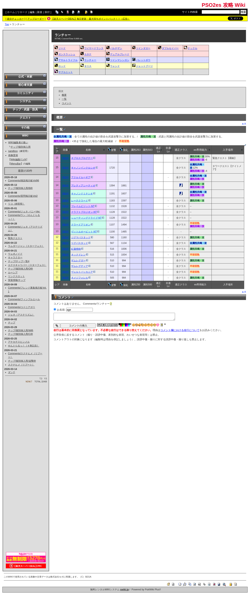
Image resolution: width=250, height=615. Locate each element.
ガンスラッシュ (66, 54)
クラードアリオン (82, 224)
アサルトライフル (68, 60)
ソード (62, 48)
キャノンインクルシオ (84, 167)
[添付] (65, 158)
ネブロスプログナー (83, 158)
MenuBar (16, 163)
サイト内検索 (190, 11)
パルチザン (116, 48)
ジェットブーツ (144, 66)
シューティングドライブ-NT (87, 217)
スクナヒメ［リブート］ (21, 364)
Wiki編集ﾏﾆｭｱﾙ (18, 159)
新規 (39, 12)
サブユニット (65, 72)
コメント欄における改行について (179, 330)
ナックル (192, 48)
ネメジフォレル (80, 277)
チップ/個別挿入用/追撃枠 (22, 361)
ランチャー (63, 35)
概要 (64, 95)
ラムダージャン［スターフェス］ (26, 246)
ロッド (62, 66)
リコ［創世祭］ (16, 203)
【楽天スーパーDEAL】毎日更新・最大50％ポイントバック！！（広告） (90, 18)
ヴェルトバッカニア (83, 272)
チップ (11, 322)
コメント (66, 103)
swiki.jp (124, 589)
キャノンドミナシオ (83, 193)
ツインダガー (143, 48)
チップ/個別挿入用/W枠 (20, 330)
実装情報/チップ (16, 280)
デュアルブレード (119, 54)
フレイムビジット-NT (84, 206)
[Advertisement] (26, 51)
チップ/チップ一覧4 (18, 261)
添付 (47, 12)
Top (7, 24)
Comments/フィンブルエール (24, 299)
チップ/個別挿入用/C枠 (20, 334)
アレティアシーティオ (84, 185)
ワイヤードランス (93, 48)
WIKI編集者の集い (18, 142)
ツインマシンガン (119, 60)
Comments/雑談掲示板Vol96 (23, 180)
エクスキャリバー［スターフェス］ (27, 265)
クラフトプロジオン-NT (85, 212)
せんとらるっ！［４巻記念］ (23, 345)
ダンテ (11, 372)
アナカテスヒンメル (19, 341)
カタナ (87, 54)
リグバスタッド (80, 243)
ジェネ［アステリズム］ (21, 314)
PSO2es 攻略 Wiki (223, 5)
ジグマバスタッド (82, 237)
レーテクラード (80, 200)
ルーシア (13, 272)
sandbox (13, 151)
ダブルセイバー (170, 48)
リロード (22, 12)
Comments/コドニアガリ (21, 307)
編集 (32, 12)
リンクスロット (16, 276)
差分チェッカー (15, 18)
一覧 (64, 99)
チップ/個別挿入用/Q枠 (20, 268)
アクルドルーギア (82, 177)
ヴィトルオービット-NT (85, 231)
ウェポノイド (15, 253)
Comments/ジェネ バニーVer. (24, 211)
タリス (87, 66)
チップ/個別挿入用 (20, 146)
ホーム (11, 12)
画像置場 (13, 155)
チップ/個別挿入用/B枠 (20, 188)
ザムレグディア (80, 266)
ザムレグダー (79, 260)
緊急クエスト (15, 238)
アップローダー (35, 18)
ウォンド (115, 66)
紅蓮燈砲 (77, 248)
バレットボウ (143, 60)
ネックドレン (79, 254)
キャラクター (15, 257)
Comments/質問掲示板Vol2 (23, 196)
